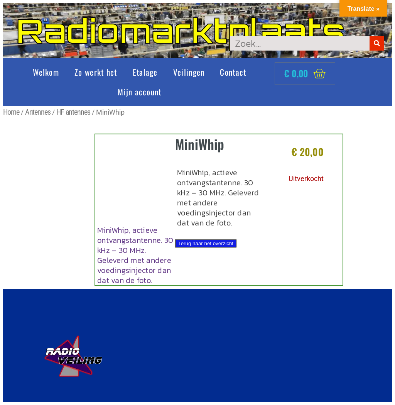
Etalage (145, 72)
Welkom (46, 72)
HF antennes (73, 112)
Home (11, 112)
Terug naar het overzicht (205, 243)
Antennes (38, 112)
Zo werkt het (95, 72)
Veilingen (189, 72)
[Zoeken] (377, 43)
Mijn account (140, 92)
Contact (233, 72)
